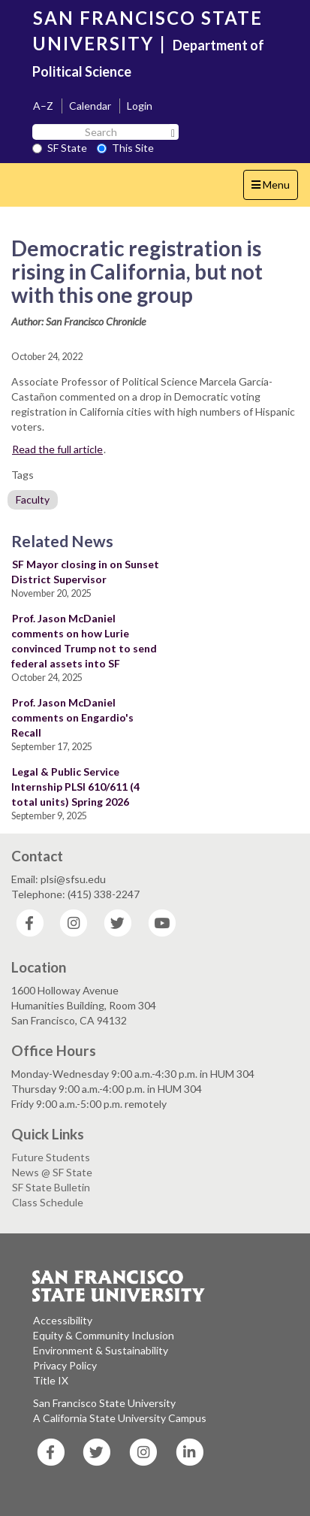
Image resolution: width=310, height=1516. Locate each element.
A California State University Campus (119, 1418)
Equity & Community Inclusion (103, 1335)
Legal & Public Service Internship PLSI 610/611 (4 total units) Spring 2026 (75, 786)
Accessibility (62, 1320)
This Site (125, 147)
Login (139, 105)
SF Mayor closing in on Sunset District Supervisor (85, 572)
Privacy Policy (65, 1365)
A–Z (43, 105)
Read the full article (57, 449)
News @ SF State (52, 1172)
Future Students (51, 1157)
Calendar (90, 105)
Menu (274, 188)
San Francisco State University (104, 1402)
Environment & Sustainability (100, 1350)
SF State (59, 147)
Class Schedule (47, 1202)
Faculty (33, 499)
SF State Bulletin (51, 1187)
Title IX (50, 1380)
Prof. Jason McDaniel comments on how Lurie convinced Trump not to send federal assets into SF (84, 641)
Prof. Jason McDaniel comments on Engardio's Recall (72, 717)
